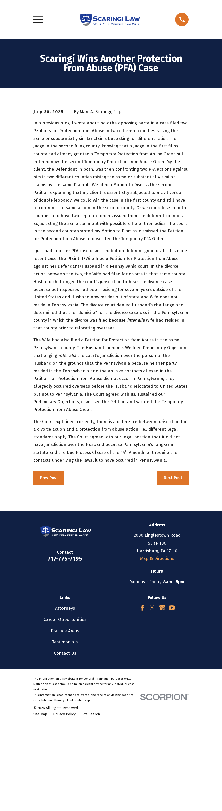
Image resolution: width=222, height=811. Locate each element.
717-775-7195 (65, 644)
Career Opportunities (65, 705)
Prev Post (49, 563)
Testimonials (65, 727)
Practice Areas (65, 716)
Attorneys (65, 694)
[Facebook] (142, 693)
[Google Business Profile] (162, 693)
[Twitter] (152, 693)
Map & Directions (157, 644)
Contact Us (65, 739)
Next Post (173, 563)
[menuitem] (40, 800)
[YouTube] (172, 693)
